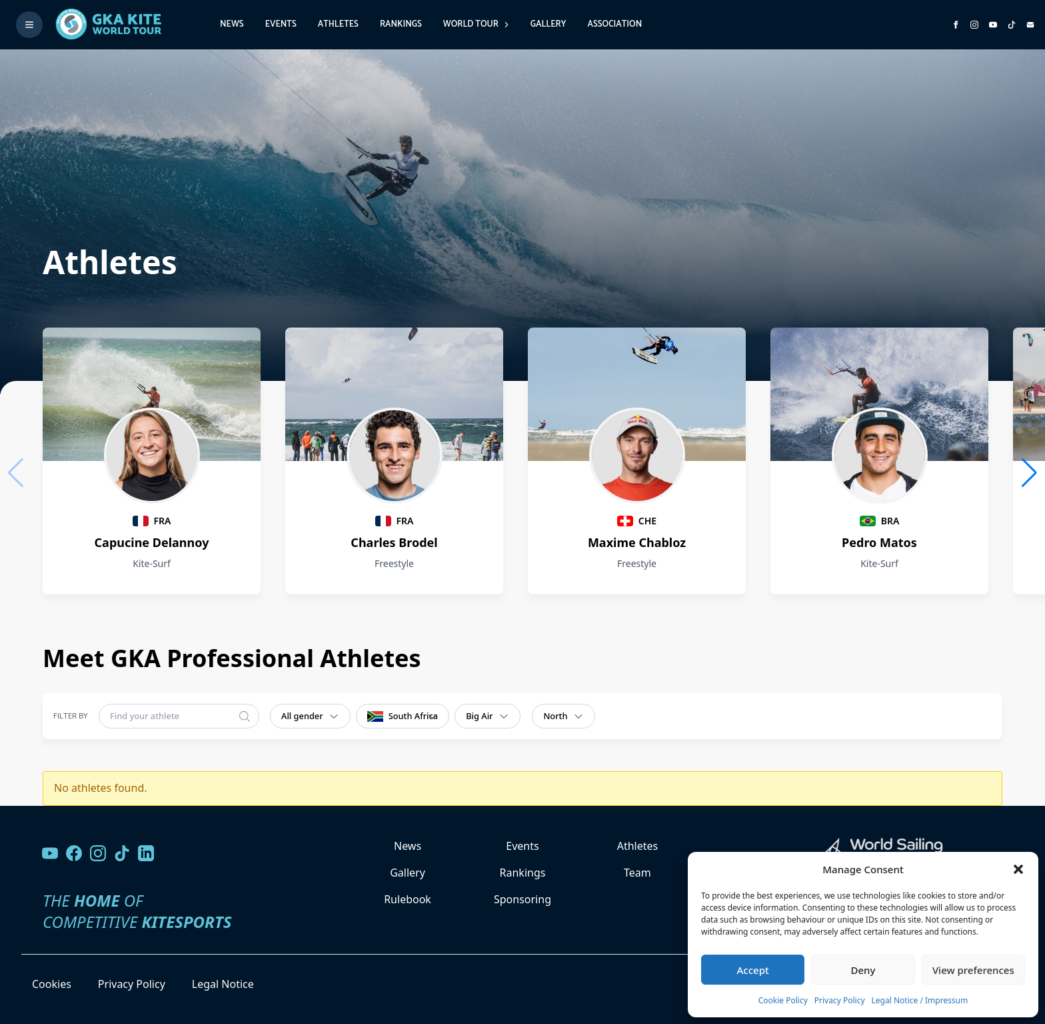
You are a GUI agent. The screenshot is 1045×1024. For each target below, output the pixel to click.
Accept (753, 970)
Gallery (548, 24)
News (232, 24)
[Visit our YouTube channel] (50, 853)
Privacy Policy (839, 1000)
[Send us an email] (1030, 25)
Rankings (401, 24)
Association (614, 24)
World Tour (476, 24)
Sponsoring (522, 899)
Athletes (338, 24)
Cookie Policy (783, 1000)
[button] (1018, 869)
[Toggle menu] (29, 24)
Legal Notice (223, 984)
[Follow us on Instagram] (974, 25)
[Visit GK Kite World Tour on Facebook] (956, 25)
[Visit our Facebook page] (74, 853)
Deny (863, 970)
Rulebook (407, 899)
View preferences (973, 970)
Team (637, 872)
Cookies (51, 984)
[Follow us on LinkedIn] (146, 853)
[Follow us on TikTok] (122, 853)
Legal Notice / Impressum (920, 1000)
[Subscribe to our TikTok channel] (1012, 25)
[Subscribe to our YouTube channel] (993, 25)
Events (281, 24)
